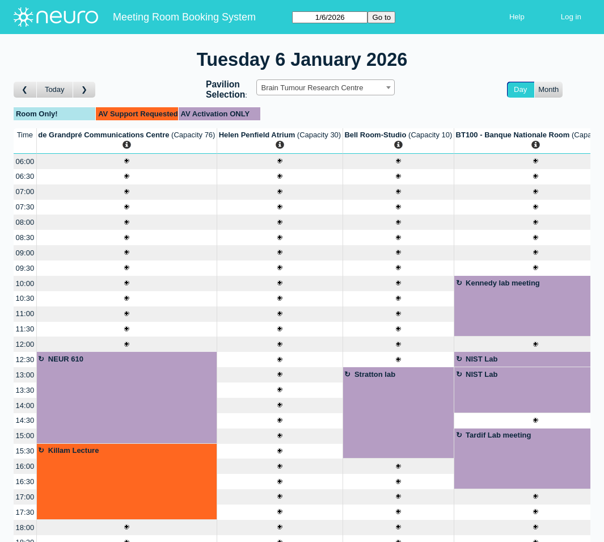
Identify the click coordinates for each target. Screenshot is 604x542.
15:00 (25, 435)
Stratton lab (374, 374)
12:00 (25, 344)
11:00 (25, 313)
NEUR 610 (65, 359)
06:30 (25, 176)
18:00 (25, 527)
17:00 (25, 497)
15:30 (25, 451)
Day (520, 89)
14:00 (25, 405)
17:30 (25, 512)
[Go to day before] (25, 90)
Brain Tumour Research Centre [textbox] (312, 87)
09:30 (25, 268)
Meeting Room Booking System (184, 17)
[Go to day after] (84, 90)
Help (517, 16)
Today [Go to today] (55, 89)
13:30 (25, 390)
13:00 (25, 375)
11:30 (25, 329)
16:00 (25, 466)
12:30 (25, 359)
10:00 (25, 283)
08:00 (25, 222)
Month (548, 89)
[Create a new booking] (127, 161)
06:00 (25, 161)
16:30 (25, 481)
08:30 (25, 237)
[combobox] (325, 87)
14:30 (25, 420)
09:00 (25, 253)
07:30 (25, 207)
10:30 (25, 298)
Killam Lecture (73, 450)
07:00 (25, 191)
